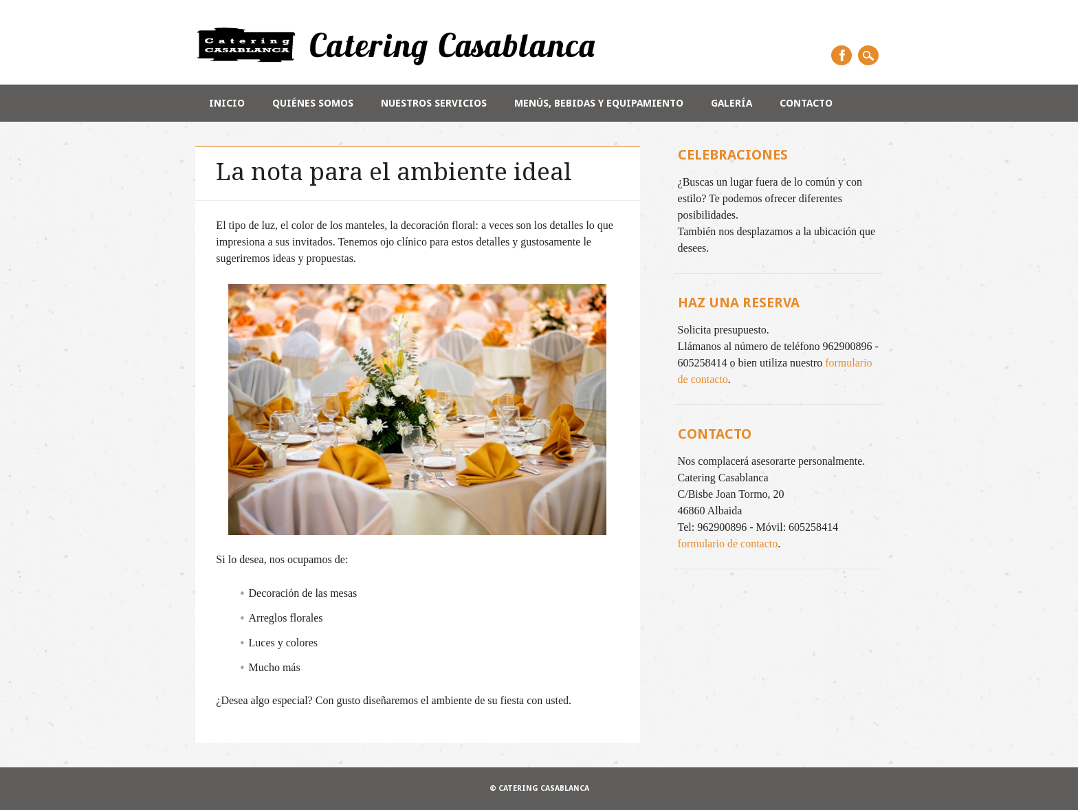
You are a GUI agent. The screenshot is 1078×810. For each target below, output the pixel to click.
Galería (731, 103)
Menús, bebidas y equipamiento (598, 103)
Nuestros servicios (434, 103)
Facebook (841, 55)
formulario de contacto (728, 543)
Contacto (806, 103)
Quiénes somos (312, 103)
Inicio (227, 103)
